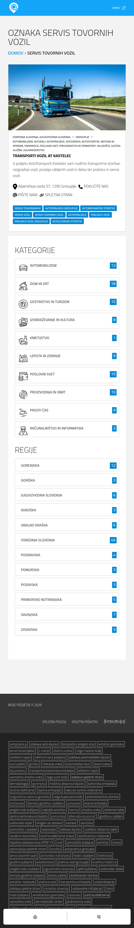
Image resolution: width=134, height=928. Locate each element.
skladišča (103, 145)
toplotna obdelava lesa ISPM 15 (31, 842)
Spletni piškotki (85, 721)
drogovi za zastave (49, 823)
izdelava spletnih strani (87, 777)
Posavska (29, 584)
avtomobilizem (23, 141)
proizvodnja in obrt (48, 392)
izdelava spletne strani (25, 888)
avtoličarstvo (45, 862)
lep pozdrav (18, 770)
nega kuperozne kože (68, 796)
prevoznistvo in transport (77, 145)
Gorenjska (30, 465)
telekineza (105, 855)
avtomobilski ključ (78, 764)
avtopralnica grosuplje (61, 208)
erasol (117, 842)
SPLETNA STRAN (58, 194)
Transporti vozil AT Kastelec (42, 155)
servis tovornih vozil (49, 214)
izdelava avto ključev (44, 744)
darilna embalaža (49, 790)
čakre (109, 888)
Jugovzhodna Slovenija (55, 137)
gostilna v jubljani (111, 816)
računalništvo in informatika (57, 428)
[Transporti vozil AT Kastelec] (67, 97)
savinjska (86, 823)
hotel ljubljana (19, 895)
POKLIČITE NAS (96, 186)
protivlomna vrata (79, 901)
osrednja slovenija (56, 888)
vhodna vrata (91, 810)
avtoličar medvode (22, 882)
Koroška (28, 510)
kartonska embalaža (101, 783)
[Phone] (99, 916)
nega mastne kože (88, 750)
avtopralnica (77, 214)
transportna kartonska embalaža (51, 770)
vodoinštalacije (104, 882)
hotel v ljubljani (84, 855)
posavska (73, 803)
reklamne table (114, 810)
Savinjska (29, 614)
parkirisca (31, 145)
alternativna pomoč (82, 816)
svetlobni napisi (20, 757)
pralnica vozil (100, 214)
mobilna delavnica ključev (66, 783)
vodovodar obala (111, 869)
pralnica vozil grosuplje (31, 221)
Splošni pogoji (54, 721)
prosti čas (39, 410)
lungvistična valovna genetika (30, 796)
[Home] (35, 916)
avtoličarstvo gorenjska (48, 895)
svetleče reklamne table (101, 829)
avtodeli (39, 141)
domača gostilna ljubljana (27, 875)
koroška (55, 849)
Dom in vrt (39, 283)
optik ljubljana (86, 869)
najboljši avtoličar (54, 810)
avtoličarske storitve (67, 221)
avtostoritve (91, 141)
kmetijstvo (39, 337)
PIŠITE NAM (28, 194)
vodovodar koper (21, 823)
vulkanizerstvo (34, 150)
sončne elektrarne (22, 790)
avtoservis (73, 141)
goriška (34, 764)
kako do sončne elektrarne (83, 790)
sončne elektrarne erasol (57, 836)
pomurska (58, 816)
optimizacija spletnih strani (28, 849)
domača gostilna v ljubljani (46, 803)
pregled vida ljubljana (24, 810)
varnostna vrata (20, 901)
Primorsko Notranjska (41, 599)
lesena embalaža (95, 803)
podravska (17, 803)
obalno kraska (62, 750)
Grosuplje (82, 137)
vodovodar (49, 829)
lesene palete (57, 875)
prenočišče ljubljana (80, 842)
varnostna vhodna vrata (26, 777)
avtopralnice (56, 141)
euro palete (17, 764)
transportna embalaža (75, 882)
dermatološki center (49, 901)
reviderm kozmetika (23, 836)
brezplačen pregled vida (78, 744)
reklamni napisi (88, 770)
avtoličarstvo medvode (93, 836)
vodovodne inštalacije (87, 888)
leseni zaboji (102, 764)
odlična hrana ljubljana (50, 757)
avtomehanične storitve (98, 208)
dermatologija (19, 783)
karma (73, 810)
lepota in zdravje (45, 355)
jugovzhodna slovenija (58, 869)
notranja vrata (52, 764)
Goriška (28, 480)
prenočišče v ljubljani (24, 829)
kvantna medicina (105, 862)
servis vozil (23, 214)
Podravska (30, 554)
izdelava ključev (70, 829)
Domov (16, 53)
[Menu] (119, 8)
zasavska (74, 895)
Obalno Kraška (34, 525)
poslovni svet (49, 145)
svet (60, 842)
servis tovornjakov (28, 208)
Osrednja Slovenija (25, 137)
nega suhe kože (56, 777)
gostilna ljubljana (21, 862)
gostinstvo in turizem (50, 301)
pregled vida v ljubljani (25, 869)
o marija (43, 750)
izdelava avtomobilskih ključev (89, 757)
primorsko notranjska (55, 855)
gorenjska (39, 783)
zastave (71, 823)
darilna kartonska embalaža (28, 816)
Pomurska (30, 569)
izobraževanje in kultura (52, 319)
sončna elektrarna (97, 895)
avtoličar (103, 842)
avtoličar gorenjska (111, 744)
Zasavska (29, 629)
